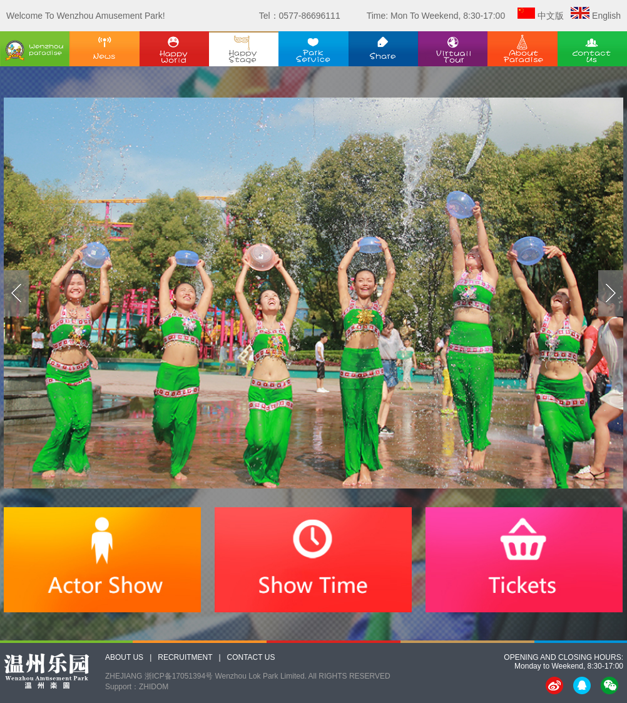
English (606, 16)
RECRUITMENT (185, 657)
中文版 (551, 16)
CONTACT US (251, 657)
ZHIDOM (153, 686)
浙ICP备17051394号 (179, 676)
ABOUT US (124, 657)
